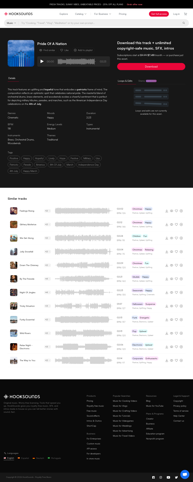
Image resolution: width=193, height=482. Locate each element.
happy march (30, 170)
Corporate (138, 358)
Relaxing (149, 249)
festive (74, 158)
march (69, 164)
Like (64, 50)
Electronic (143, 322)
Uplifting (149, 213)
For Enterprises (94, 438)
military (87, 158)
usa (98, 158)
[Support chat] (184, 474)
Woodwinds (14, 143)
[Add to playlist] (181, 211)
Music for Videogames (123, 420)
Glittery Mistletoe (28, 224)
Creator (149, 418)
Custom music (93, 443)
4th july (14, 170)
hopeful (39, 158)
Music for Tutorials (121, 415)
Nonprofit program (155, 438)
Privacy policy (179, 406)
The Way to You (27, 360)
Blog (148, 401)
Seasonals (138, 290)
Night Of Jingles (27, 292)
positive (14, 158)
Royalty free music (95, 406)
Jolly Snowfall (26, 251)
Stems (147, 80)
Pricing (122, 13)
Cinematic (151, 294)
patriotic (14, 164)
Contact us (178, 420)
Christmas (137, 209)
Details (11, 78)
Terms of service (180, 410)
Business (150, 423)
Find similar (47, 50)
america (40, 164)
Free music (92, 410)
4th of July (55, 164)
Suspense (150, 304)
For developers (94, 453)
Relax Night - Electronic (26, 347)
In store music (93, 458)
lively (51, 158)
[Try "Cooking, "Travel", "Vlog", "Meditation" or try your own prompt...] (99, 22)
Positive (135, 213)
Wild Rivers (25, 333)
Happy (50, 117)
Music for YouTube (154, 406)
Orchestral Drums (24, 139)
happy (26, 158)
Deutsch (38, 458)
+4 (47, 279)
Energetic (144, 317)
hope (62, 158)
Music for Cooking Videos (125, 401)
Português (54, 458)
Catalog (81, 13)
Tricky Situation (27, 306)
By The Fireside (27, 278)
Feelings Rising (27, 211)
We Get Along (27, 238)
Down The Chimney (29, 265)
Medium (51, 128)
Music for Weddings (122, 425)
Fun (145, 236)
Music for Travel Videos (124, 435)
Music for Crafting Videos (125, 410)
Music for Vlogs (120, 406)
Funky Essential (27, 319)
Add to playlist (83, 50)
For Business (103, 13)
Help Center (179, 415)
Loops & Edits (125, 80)
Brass (11, 139)
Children (137, 236)
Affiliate (149, 428)
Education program (155, 433)
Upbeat (142, 213)
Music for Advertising (123, 430)
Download (151, 66)
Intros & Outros (94, 420)
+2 (47, 211)
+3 (47, 306)
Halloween (138, 304)
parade (27, 164)
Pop (134, 331)
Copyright (178, 401)
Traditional (52, 139)
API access (92, 448)
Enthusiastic (151, 358)
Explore (64, 13)
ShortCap (91, 425)
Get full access (159, 13)
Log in (176, 13)
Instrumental (93, 128)
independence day (88, 164)
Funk (135, 317)
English (9, 458)
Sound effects (93, 415)
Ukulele (136, 277)
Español (23, 458)
